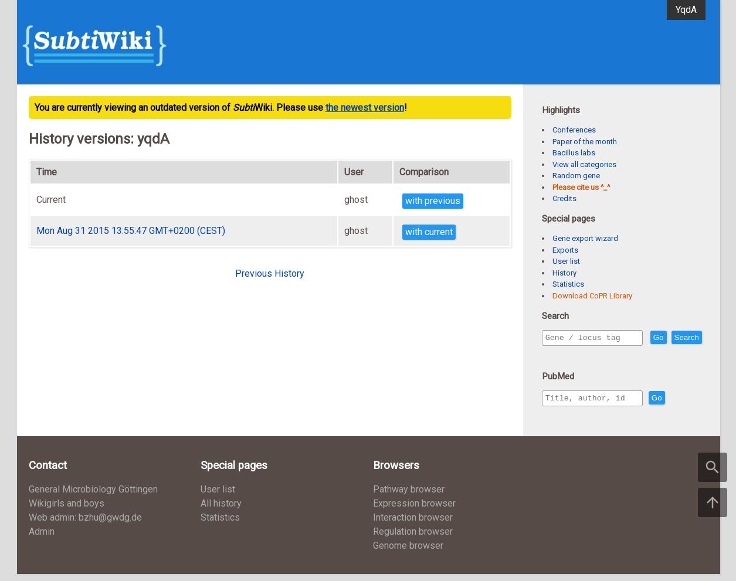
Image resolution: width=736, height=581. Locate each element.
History (564, 273)
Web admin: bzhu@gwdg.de (85, 524)
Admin (42, 538)
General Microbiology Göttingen (93, 496)
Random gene (576, 175)
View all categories (584, 164)
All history (221, 510)
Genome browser (408, 552)
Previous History (269, 273)
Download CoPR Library (592, 295)
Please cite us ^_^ (581, 187)
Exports (565, 250)
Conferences (574, 129)
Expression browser (414, 510)
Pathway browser (409, 496)
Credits (564, 198)
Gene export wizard (585, 238)
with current (429, 231)
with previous (432, 200)
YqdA (686, 9)
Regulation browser (413, 538)
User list (566, 261)
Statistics (568, 284)
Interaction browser (413, 524)
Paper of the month (584, 141)
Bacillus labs (573, 152)
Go (684, 338)
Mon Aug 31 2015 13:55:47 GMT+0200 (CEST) (130, 230)
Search (560, 354)
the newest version (364, 107)
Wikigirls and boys (66, 510)
